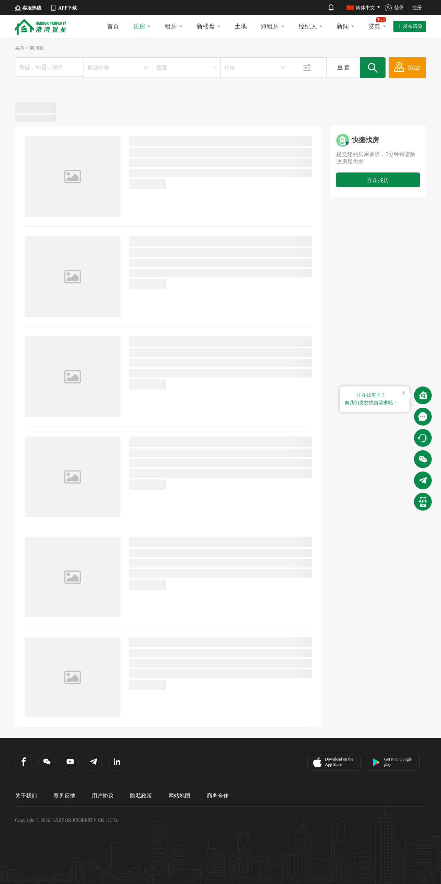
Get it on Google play (392, 762)
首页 (113, 26)
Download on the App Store (332, 762)
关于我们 (26, 796)
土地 (241, 26)
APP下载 (63, 7)
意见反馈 (64, 796)
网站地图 (179, 796)
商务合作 (218, 796)
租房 (174, 26)
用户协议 (103, 796)
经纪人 (311, 26)
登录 (394, 7)
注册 (417, 7)
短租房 (273, 26)
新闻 (346, 26)
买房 (142, 26)
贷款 (377, 23)
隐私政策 (141, 796)
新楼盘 (209, 26)
